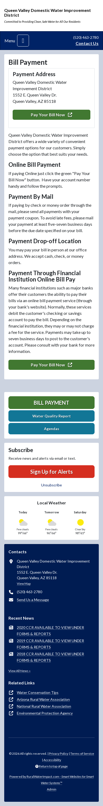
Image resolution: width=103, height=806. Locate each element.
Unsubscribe (51, 485)
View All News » (19, 671)
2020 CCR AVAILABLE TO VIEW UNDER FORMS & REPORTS (50, 630)
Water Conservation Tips (37, 692)
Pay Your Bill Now (51, 114)
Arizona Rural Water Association (43, 699)
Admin (51, 789)
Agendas (51, 428)
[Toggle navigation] (23, 41)
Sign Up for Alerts (51, 471)
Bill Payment (51, 402)
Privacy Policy (58, 754)
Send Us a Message (33, 599)
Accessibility (52, 760)
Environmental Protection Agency (45, 713)
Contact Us (87, 43)
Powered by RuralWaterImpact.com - (51, 780)
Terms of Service (82, 754)
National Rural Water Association (44, 706)
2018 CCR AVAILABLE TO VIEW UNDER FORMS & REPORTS (50, 657)
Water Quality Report (51, 416)
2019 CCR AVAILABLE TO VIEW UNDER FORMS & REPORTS (50, 643)
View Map (24, 584)
